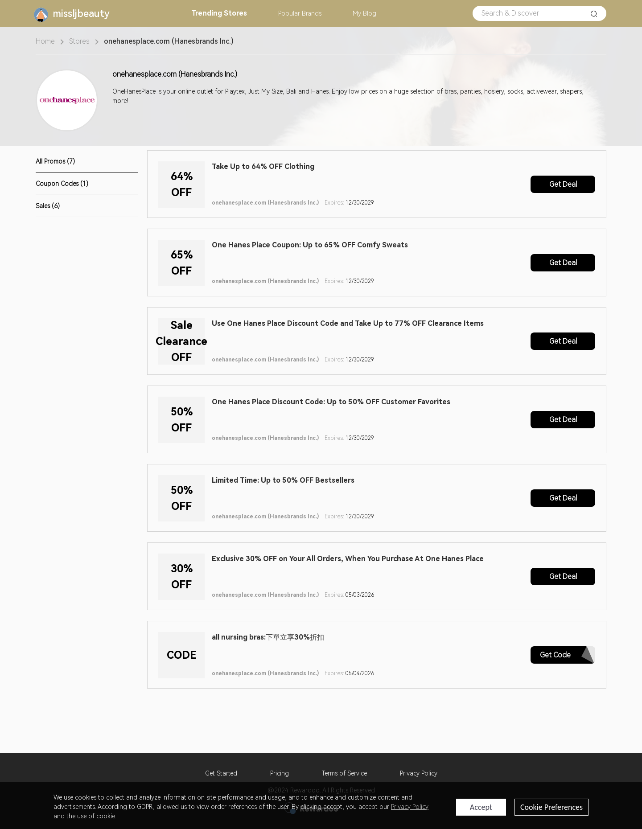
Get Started (221, 773)
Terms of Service (344, 773)
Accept (481, 807)
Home (45, 41)
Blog (364, 13)
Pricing (279, 773)
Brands (299, 13)
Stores (219, 13)
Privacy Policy (418, 773)
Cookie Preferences (551, 807)
